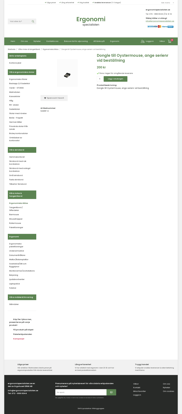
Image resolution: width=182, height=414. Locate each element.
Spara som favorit (54, 98)
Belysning (13, 275)
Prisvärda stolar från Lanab (18, 127)
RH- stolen (14, 105)
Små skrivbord (16, 175)
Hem (13, 41)
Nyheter (37, 41)
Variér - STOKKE (16, 88)
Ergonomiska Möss (18, 203)
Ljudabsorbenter (17, 279)
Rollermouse (15, 223)
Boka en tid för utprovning (76, 41)
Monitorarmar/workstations (22, 270)
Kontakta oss (52, 41)
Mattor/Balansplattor (18, 259)
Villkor (162, 41)
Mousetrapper (16, 219)
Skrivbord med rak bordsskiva (17, 162)
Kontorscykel (15, 63)
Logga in (147, 41)
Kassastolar (14, 96)
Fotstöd (12, 288)
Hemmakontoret (17, 157)
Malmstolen (14, 92)
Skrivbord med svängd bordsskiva (19, 169)
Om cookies (168, 391)
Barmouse (14, 214)
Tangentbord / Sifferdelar (16, 209)
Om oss (24, 41)
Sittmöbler (14, 304)
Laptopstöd (14, 283)
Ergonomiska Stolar (18, 79)
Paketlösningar (16, 227)
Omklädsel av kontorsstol (15, 139)
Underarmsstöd (16, 250)
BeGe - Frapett (16, 117)
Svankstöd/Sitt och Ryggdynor (17, 265)
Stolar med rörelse (18, 113)
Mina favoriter (139, 391)
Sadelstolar (14, 109)
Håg (11, 100)
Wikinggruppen (98, 408)
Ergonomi (114, 41)
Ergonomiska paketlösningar (16, 245)
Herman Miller (15, 122)
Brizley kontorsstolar (18, 133)
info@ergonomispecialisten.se (160, 21)
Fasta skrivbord (16, 179)
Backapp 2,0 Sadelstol (19, 83)
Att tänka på (99, 41)
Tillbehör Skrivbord (17, 184)
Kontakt (136, 387)
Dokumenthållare (17, 255)
